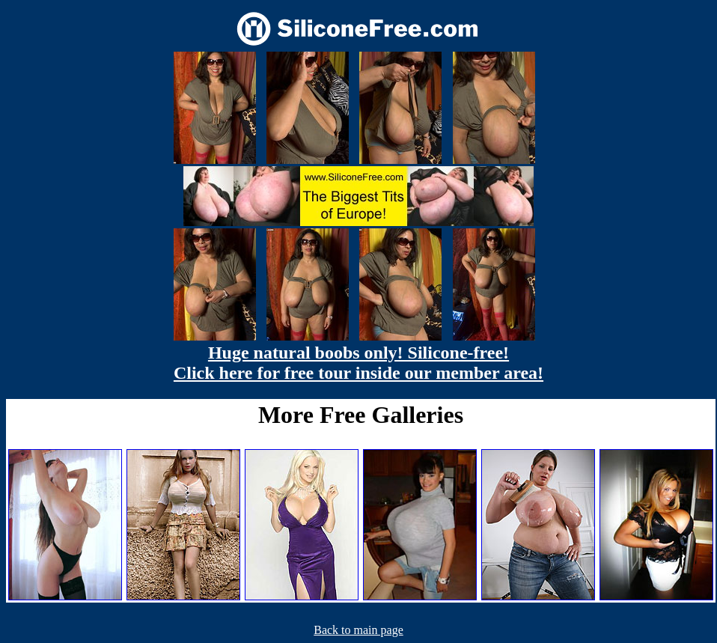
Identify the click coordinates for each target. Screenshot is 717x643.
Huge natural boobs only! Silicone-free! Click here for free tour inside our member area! (358, 363)
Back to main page (358, 630)
